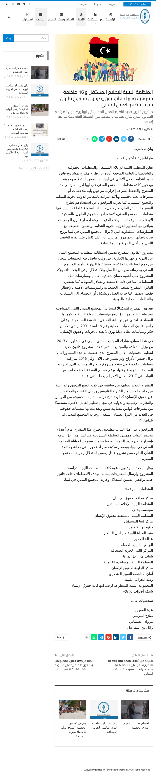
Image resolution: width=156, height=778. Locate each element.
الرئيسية (98, 17)
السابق (43, 168)
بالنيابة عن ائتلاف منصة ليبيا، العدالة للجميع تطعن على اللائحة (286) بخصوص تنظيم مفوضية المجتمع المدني (130, 667)
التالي (33, 168)
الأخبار (69, 17)
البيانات (29, 17)
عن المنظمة (83, 17)
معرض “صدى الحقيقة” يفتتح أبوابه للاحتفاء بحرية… (17, 109)
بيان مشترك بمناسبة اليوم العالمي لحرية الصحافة (16, 89)
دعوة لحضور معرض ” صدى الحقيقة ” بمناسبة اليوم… (16, 129)
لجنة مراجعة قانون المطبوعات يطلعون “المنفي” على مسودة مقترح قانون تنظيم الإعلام (74, 665)
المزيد (18, 17)
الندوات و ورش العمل (49, 17)
